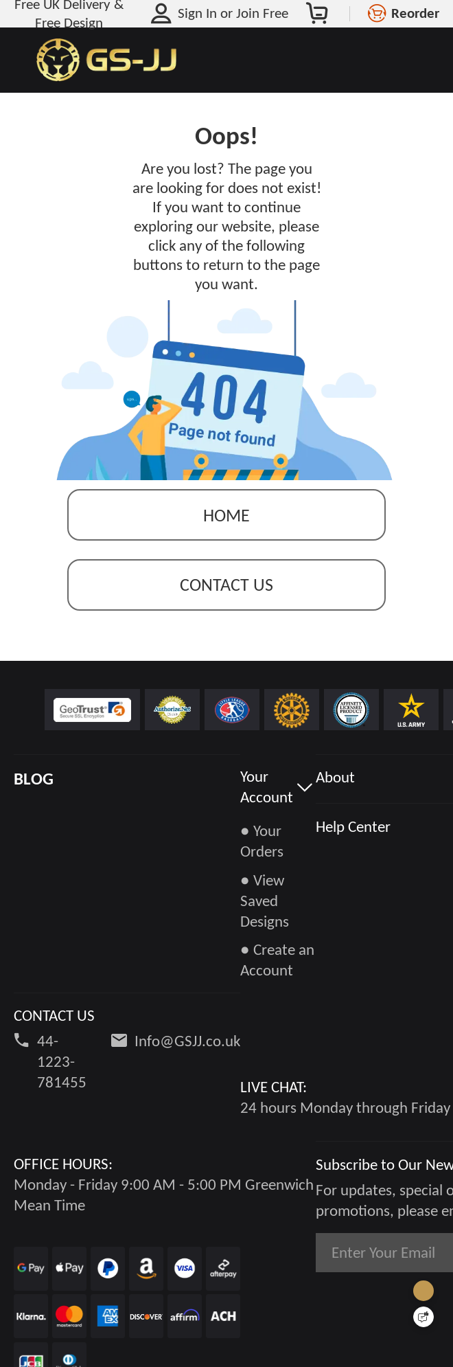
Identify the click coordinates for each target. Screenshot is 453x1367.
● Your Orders (261, 841)
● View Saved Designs (264, 900)
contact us (226, 585)
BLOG (34, 778)
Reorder (415, 13)
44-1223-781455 (61, 1061)
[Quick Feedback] (423, 1317)
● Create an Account (277, 960)
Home (226, 515)
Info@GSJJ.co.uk (187, 1040)
